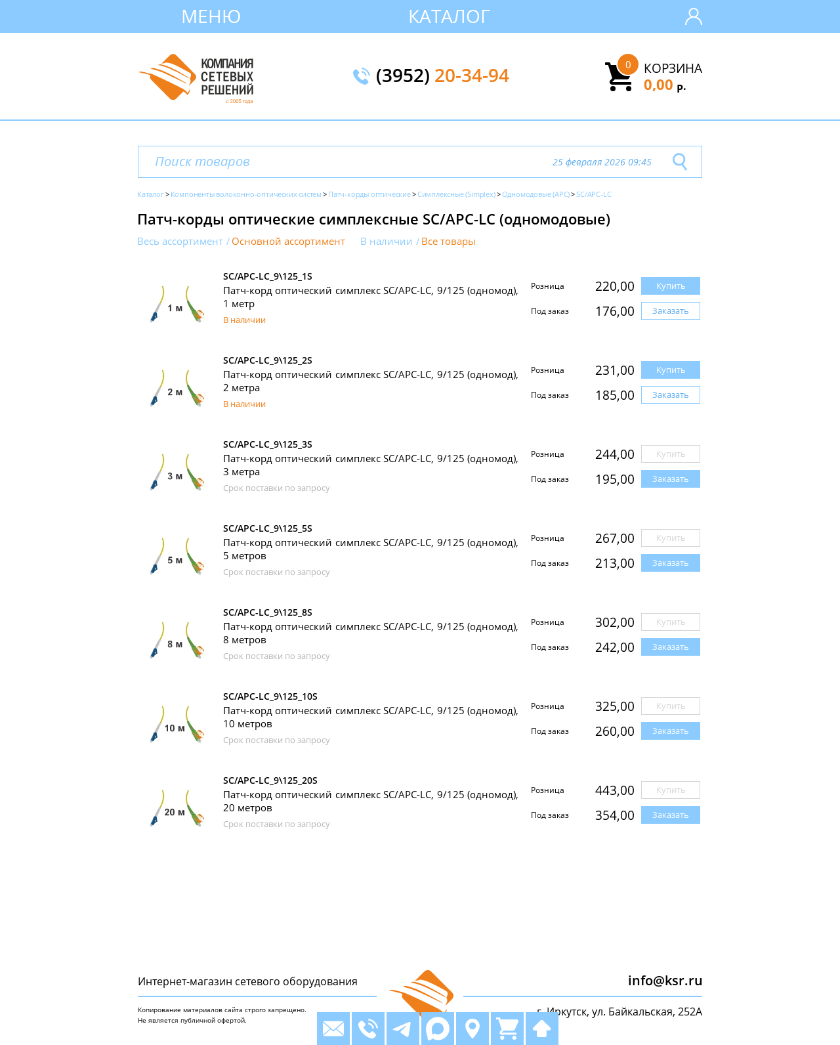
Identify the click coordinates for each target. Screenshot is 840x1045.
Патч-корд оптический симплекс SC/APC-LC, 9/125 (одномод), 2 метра (370, 381)
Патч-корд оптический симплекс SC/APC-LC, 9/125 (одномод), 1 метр (370, 297)
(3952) (442, 76)
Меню (211, 15)
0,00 (665, 84)
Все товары (448, 241)
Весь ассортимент (180, 241)
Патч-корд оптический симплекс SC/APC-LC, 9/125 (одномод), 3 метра (370, 465)
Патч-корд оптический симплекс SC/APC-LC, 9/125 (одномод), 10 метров (370, 717)
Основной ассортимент (288, 241)
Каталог (449, 15)
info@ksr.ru (665, 980)
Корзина (673, 68)
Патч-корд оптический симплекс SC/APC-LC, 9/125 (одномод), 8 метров (370, 633)
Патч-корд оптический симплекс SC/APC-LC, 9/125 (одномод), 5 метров (370, 549)
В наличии (386, 241)
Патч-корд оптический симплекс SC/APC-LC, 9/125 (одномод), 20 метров (370, 801)
